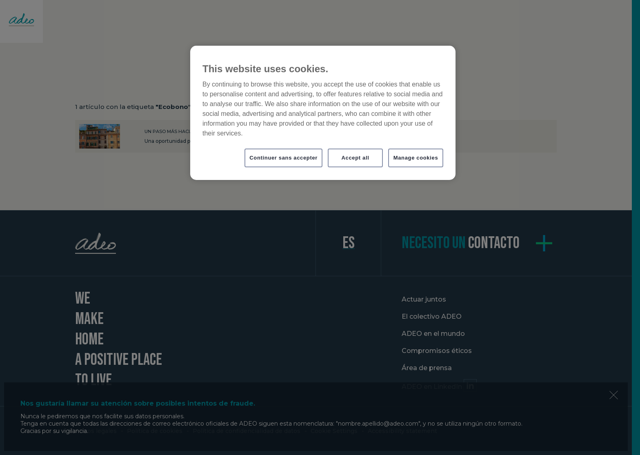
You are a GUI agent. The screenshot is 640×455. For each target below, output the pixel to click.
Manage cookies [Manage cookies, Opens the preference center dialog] (415, 158)
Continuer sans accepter (283, 158)
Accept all (355, 158)
